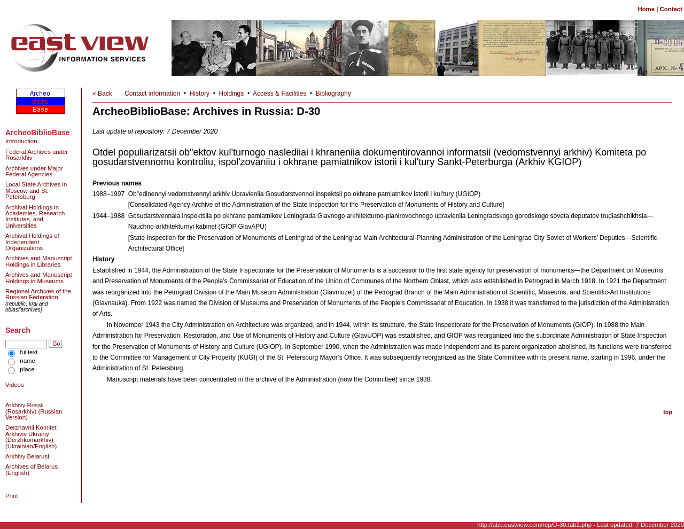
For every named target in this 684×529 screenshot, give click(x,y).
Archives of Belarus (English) (31, 469)
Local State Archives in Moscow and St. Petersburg (36, 190)
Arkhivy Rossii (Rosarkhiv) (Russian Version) (33, 411)
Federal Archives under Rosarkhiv (36, 155)
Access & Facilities (279, 93)
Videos (14, 385)
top (667, 412)
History (199, 93)
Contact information (152, 93)
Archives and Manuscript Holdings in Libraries (38, 261)
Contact (671, 9)
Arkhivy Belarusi (27, 456)
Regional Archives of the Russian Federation (38, 294)
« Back (102, 93)
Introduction (21, 141)
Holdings (231, 93)
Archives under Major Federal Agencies (34, 171)
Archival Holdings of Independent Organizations (32, 241)
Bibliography (333, 93)
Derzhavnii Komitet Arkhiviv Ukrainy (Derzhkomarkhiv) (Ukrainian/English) (31, 436)
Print (11, 496)
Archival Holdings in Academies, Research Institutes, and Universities (35, 216)
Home (646, 9)
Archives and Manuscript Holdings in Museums (38, 277)
